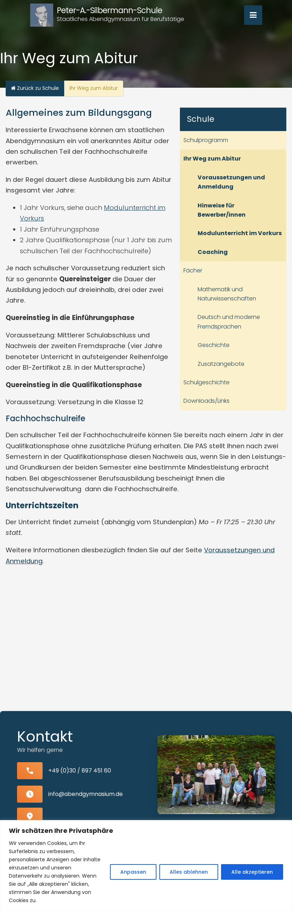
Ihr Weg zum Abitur (212, 158)
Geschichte (214, 345)
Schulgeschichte (206, 382)
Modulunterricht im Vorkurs (240, 233)
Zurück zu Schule (35, 88)
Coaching (213, 252)
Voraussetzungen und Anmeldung (231, 182)
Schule (200, 119)
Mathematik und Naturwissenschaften (227, 294)
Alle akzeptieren (252, 871)
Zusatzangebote (221, 364)
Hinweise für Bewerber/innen (222, 210)
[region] (146, 865)
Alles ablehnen (189, 871)
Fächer (192, 270)
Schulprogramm (205, 140)
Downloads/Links (206, 401)
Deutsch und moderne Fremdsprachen (229, 321)
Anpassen (133, 871)
